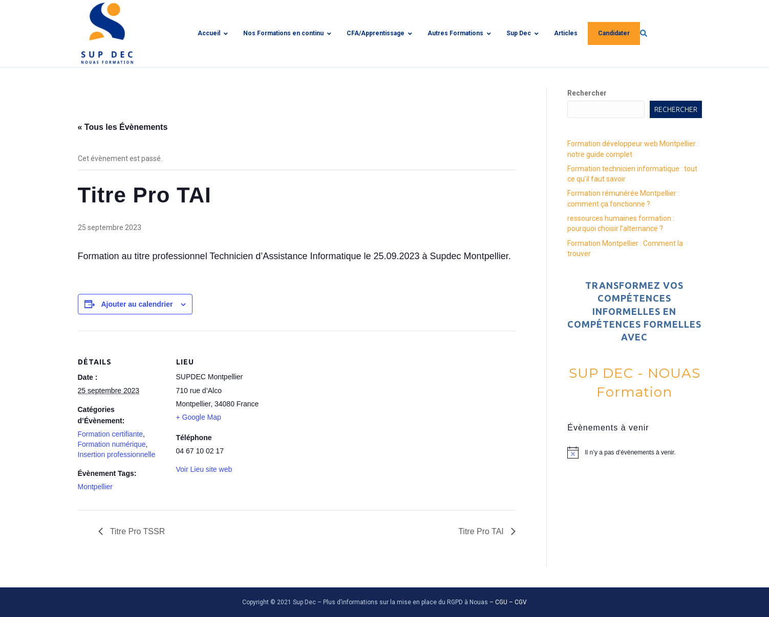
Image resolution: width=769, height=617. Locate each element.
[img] (636, 33)
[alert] (634, 452)
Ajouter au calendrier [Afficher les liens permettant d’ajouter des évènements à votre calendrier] (137, 304)
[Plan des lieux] (328, 401)
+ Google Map (198, 417)
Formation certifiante (110, 434)
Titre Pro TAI (482, 531)
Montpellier (95, 487)
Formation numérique (112, 444)
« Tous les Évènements (123, 127)
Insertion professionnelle (117, 454)
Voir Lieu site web (204, 469)
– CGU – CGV (508, 602)
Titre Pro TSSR (136, 531)
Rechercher (587, 93)
